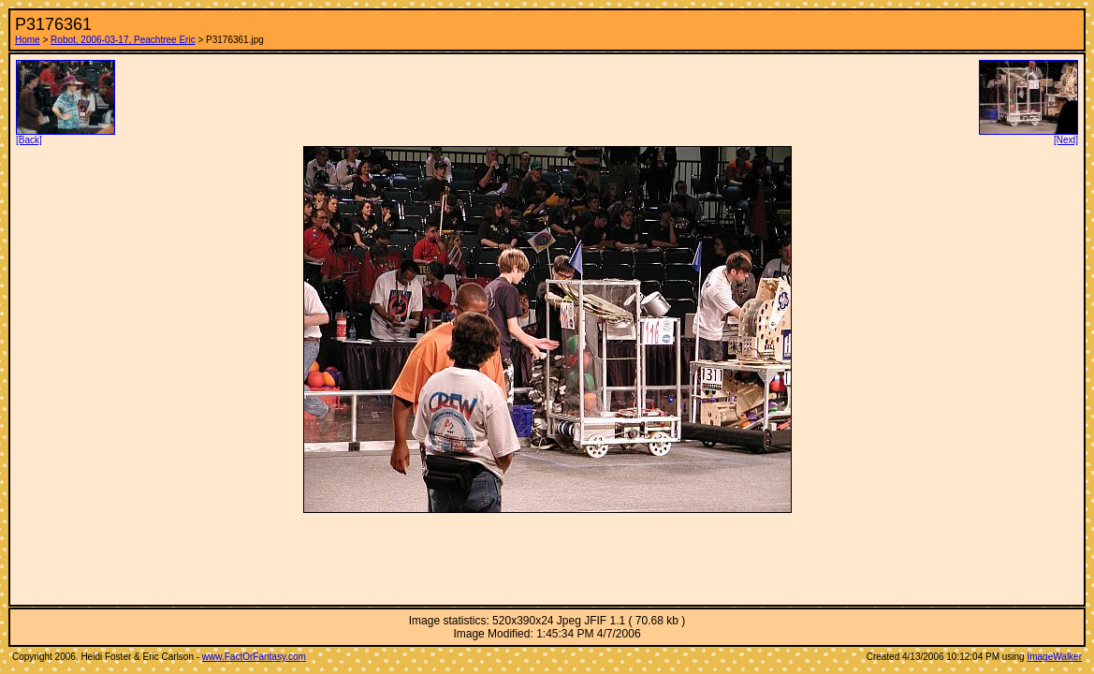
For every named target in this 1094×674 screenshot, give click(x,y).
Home (27, 40)
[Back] (65, 135)
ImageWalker (1054, 657)
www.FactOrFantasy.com (254, 657)
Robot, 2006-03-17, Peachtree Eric (123, 40)
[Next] (1028, 135)
